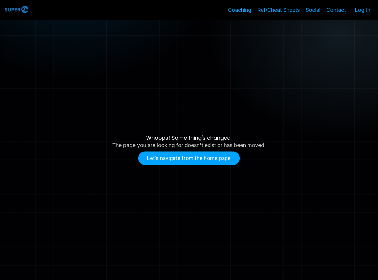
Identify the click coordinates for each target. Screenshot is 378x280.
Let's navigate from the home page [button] (189, 158)
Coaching (239, 10)
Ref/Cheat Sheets (278, 10)
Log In (362, 10)
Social (313, 10)
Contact (336, 10)
